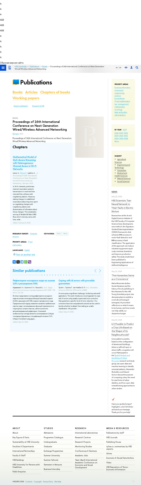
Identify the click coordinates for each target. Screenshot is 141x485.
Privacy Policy (48, 481)
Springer (16, 134)
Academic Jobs (81, 455)
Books (17, 92)
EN (120, 68)
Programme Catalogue (53, 437)
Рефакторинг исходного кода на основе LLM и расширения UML (34, 282)
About (16, 428)
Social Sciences (123, 181)
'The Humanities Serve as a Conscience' (123, 277)
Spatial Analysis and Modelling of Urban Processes (121, 358)
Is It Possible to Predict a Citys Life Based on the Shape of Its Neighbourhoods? (123, 329)
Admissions (48, 432)
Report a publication (21, 106)
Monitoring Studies (83, 446)
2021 (126, 136)
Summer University (52, 455)
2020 (117, 138)
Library (109, 453)
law (116, 104)
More (117, 141)
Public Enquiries (19, 471)
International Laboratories (86, 432)
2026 (116, 133)
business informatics (122, 87)
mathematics (120, 107)
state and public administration (121, 113)
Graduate (48, 446)
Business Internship (52, 469)
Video (108, 462)
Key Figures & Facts (21, 437)
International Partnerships (24, 451)
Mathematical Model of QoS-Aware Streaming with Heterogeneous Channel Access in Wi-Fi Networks (24, 163)
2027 (125, 129)
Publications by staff (115, 432)
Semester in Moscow (53, 464)
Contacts (28, 481)
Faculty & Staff (19, 455)
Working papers (26, 98)
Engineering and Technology (122, 166)
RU (117, 68)
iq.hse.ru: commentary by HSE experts (119, 447)
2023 (117, 136)
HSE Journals (111, 437)
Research (80, 428)
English (27, 250)
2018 (126, 138)
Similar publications (29, 270)
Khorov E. (23, 173)
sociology (118, 109)
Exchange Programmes (53, 451)
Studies (48, 428)
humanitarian (120, 98)
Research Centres (83, 437)
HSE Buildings (18, 460)
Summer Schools (51, 460)
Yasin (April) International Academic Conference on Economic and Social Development (86, 464)
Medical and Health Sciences (121, 174)
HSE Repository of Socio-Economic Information (117, 468)
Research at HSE (38, 106)
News (114, 191)
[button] (41, 275)
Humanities (121, 170)
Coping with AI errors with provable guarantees (77, 282)
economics (119, 90)
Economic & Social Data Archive (120, 458)
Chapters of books (55, 92)
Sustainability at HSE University (26, 442)
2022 (121, 136)
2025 (121, 133)
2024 (126, 133)
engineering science (119, 94)
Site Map (57, 481)
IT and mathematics (122, 101)
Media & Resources (117, 428)
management (123, 104)
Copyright (38, 481)
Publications (36, 82)
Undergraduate (50, 442)
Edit (133, 481)
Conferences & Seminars (86, 451)
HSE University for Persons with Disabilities (26, 465)
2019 (121, 138)
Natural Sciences (123, 178)
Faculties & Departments (23, 446)
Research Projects (82, 442)
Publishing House (113, 442)
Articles (31, 92)
